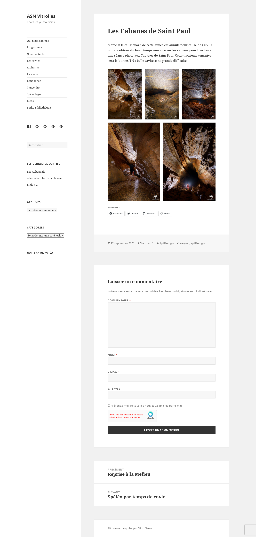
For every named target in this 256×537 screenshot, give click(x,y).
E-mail (114, 372)
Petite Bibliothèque (39, 107)
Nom (112, 355)
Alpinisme (33, 67)
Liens (30, 101)
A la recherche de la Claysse (44, 178)
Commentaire (119, 300)
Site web (114, 388)
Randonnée (34, 81)
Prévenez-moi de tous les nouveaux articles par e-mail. (147, 405)
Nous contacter (36, 54)
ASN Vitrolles (41, 16)
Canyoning (33, 87)
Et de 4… (32, 184)
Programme (34, 47)
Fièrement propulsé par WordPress (130, 528)
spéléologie (198, 243)
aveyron (184, 243)
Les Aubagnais (36, 171)
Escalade (32, 74)
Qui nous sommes (38, 41)
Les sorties (33, 61)
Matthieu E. (147, 243)
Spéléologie (34, 94)
